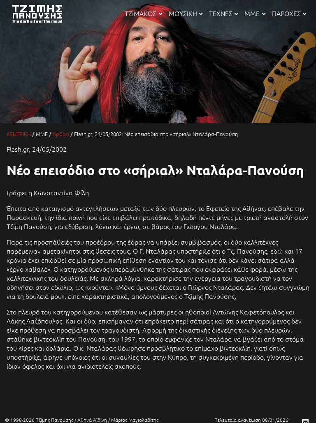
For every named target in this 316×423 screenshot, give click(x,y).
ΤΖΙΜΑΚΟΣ (143, 13)
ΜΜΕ (254, 13)
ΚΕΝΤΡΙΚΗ (19, 134)
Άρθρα (61, 134)
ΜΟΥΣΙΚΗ (185, 13)
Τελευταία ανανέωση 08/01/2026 (251, 419)
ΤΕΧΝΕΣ (223, 13)
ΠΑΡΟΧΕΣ (289, 13)
